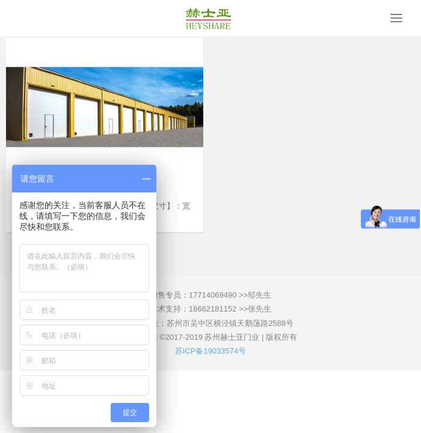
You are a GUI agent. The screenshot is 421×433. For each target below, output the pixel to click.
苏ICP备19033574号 (211, 350)
